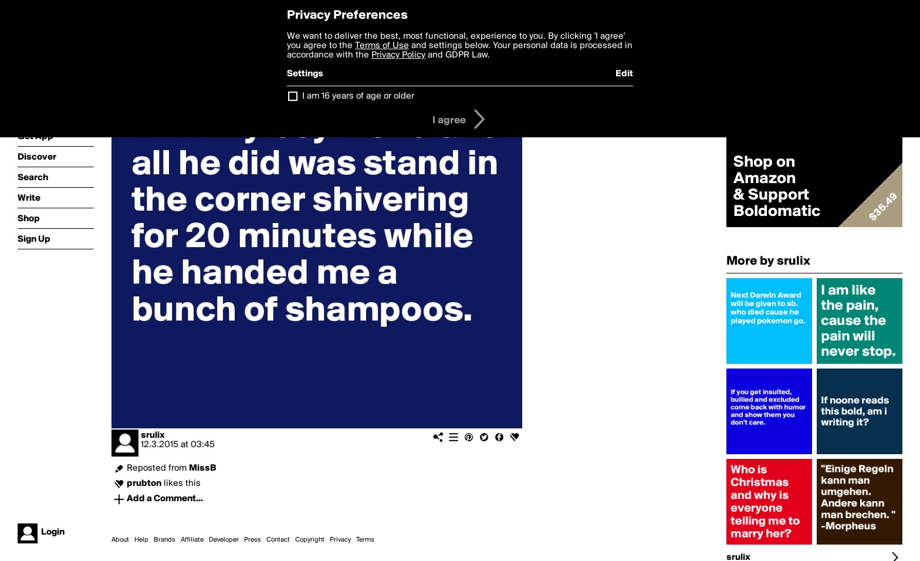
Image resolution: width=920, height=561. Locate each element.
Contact (278, 539)
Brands (164, 539)
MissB (203, 468)
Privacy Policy (398, 55)
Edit (624, 74)
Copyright (309, 539)
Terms (365, 539)
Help (141, 539)
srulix (153, 435)
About (120, 539)
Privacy (340, 539)
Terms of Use (382, 45)
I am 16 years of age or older (358, 96)
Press (252, 539)
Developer (224, 539)
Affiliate (192, 539)
